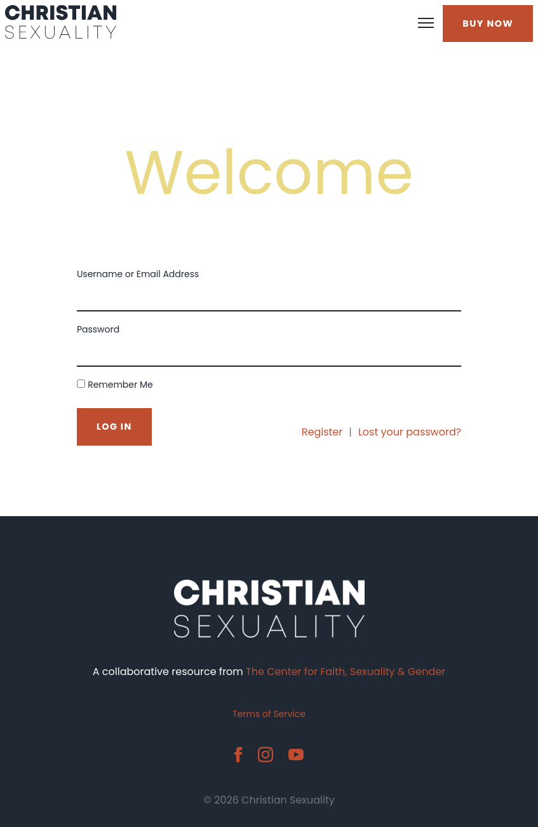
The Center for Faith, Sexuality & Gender (345, 671)
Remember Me (120, 384)
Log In (114, 426)
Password (98, 329)
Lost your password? (409, 432)
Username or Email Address (138, 274)
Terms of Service (269, 713)
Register (322, 432)
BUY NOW (487, 23)
